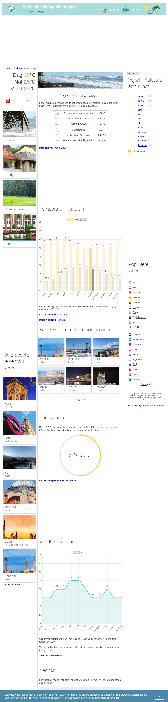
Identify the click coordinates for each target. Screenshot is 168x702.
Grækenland (138, 339)
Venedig (44, 358)
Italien (7, 476)
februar (141, 101)
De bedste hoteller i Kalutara (53, 314)
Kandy (9, 175)
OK (160, 696)
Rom (7, 472)
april (140, 110)
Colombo (10, 140)
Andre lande (146, 384)
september (143, 132)
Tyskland (137, 292)
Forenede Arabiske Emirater (17, 545)
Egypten (136, 334)
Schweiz (136, 307)
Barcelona (73, 358)
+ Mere (80, 400)
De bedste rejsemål (13, 584)
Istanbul (10, 507)
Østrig (135, 287)
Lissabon (100, 387)
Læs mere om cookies (107, 697)
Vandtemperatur (78, 124)
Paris (8, 403)
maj (139, 114)
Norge (135, 374)
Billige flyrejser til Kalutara (52, 320)
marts (140, 105)
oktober (141, 136)
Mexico (136, 322)
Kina (135, 369)
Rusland (136, 364)
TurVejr (7, 68)
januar (141, 96)
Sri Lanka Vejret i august (25, 68)
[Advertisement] (84, 42)
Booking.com (133, 73)
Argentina (137, 359)
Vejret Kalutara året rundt (52, 655)
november (142, 140)
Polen (135, 349)
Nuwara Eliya (13, 209)
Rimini (43, 387)
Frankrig (8, 407)
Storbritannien (10, 441)
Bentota (9, 244)
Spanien (136, 302)
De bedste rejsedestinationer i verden (58, 480)
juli (139, 123)
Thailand (137, 344)
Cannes (71, 387)
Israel (135, 354)
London (9, 438)
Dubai (8, 541)
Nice (97, 358)
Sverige (136, 379)
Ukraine (136, 297)
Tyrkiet (7, 510)
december (142, 145)
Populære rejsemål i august (53, 148)
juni (139, 118)
